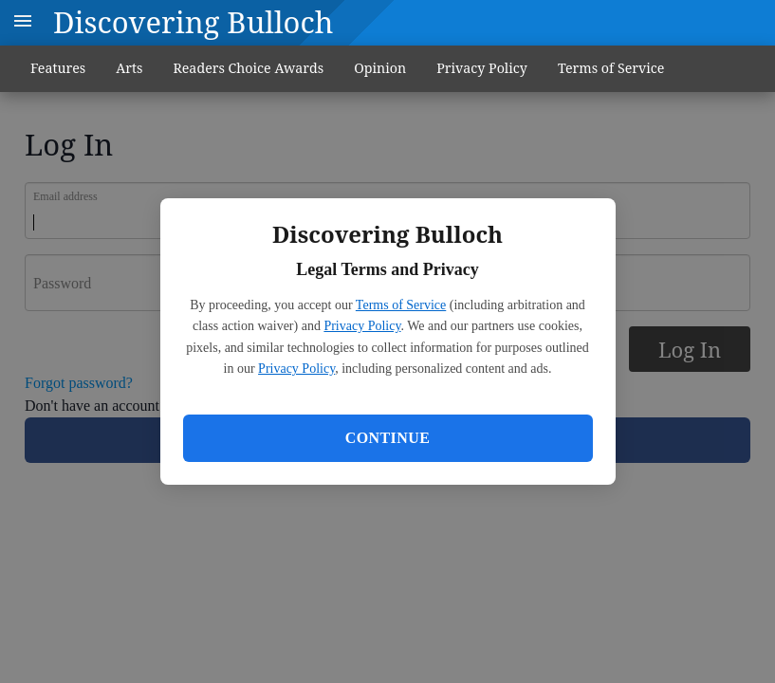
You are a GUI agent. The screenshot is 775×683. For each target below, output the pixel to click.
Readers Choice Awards (248, 68)
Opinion (380, 68)
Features (57, 68)
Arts (129, 68)
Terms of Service (401, 305)
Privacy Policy (361, 326)
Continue (387, 438)
